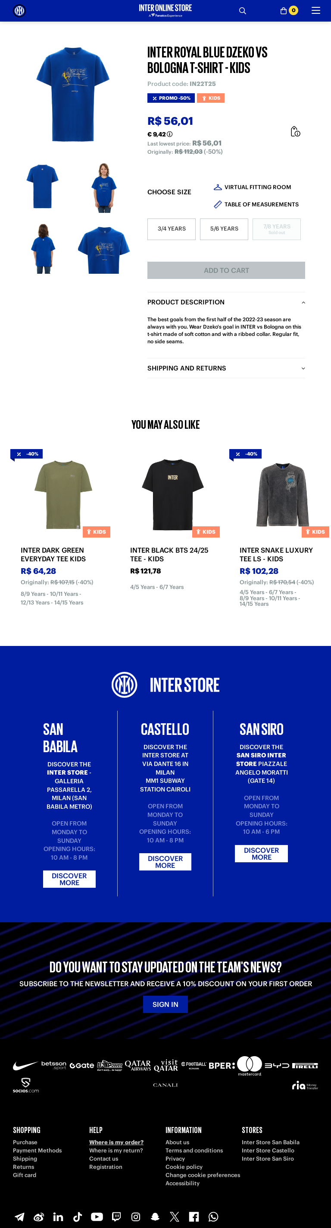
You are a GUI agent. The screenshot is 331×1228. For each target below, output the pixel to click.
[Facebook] (193, 1216)
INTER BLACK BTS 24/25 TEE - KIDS (169, 554)
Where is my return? (116, 1150)
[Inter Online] (19, 11)
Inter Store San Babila (271, 1142)
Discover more (69, 879)
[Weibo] (38, 1216)
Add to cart (226, 270)
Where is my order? (116, 1142)
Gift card (24, 1175)
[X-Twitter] (174, 1216)
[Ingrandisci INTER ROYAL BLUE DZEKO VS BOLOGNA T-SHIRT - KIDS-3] (43, 248)
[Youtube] (97, 1216)
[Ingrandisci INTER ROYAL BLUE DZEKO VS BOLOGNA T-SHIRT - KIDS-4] (104, 248)
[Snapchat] (155, 1216)
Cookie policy (184, 1167)
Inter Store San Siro (268, 1158)
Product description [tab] (186, 302)
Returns (23, 1167)
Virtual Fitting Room (258, 187)
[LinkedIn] (58, 1216)
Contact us (103, 1158)
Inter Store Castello (268, 1150)
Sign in (165, 1004)
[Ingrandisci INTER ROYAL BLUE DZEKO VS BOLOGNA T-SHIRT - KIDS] (73, 95)
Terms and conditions (194, 1150)
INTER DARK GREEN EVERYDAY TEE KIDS (53, 554)
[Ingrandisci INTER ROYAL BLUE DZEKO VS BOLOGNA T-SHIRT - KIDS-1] (43, 187)
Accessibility (183, 1183)
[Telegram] (19, 1216)
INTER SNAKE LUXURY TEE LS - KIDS (276, 554)
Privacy (175, 1158)
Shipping (25, 1158)
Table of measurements (262, 204)
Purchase (25, 1142)
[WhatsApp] (213, 1216)
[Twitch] (116, 1216)
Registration (105, 1167)
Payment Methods (37, 1150)
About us (177, 1142)
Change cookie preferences (203, 1175)
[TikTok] (77, 1216)
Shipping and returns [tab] (186, 368)
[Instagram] (135, 1216)
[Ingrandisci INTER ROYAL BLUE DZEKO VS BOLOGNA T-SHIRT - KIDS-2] (104, 187)
